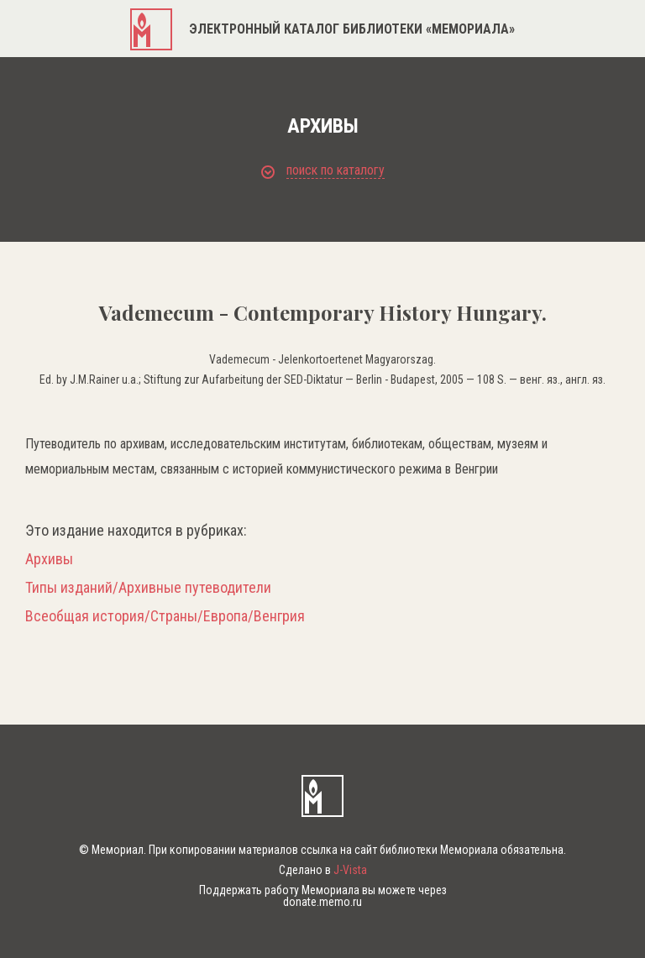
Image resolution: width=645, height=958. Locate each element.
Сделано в (323, 870)
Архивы (49, 559)
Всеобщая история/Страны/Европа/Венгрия (165, 616)
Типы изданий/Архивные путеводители (148, 587)
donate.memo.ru (322, 902)
